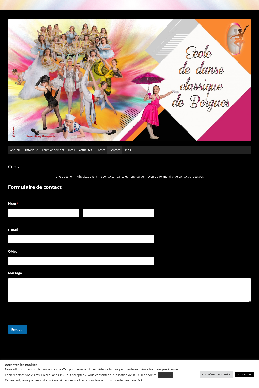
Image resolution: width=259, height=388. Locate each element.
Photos (100, 150)
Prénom (13, 220)
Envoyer (17, 329)
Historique (31, 150)
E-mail (14, 230)
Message (15, 273)
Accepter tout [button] (244, 374)
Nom (86, 220)
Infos (71, 150)
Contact (114, 150)
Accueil (15, 150)
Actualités (85, 150)
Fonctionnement (53, 150)
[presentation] (39, 322)
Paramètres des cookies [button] (216, 374)
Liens (127, 150)
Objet (12, 251)
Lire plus (166, 375)
